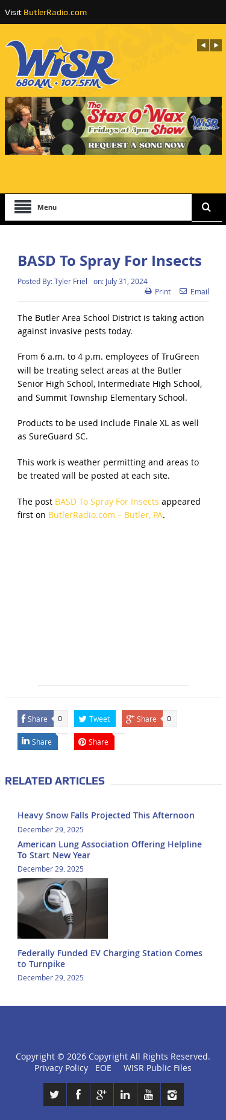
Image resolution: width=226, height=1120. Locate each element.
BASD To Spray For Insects (107, 501)
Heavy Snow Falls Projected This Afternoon (106, 815)
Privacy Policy (61, 1067)
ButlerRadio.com (55, 12)
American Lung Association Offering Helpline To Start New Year (109, 849)
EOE (100, 1067)
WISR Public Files (158, 1067)
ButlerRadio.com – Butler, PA (105, 514)
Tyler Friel (70, 281)
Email (194, 291)
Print (158, 291)
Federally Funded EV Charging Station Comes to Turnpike (109, 958)
